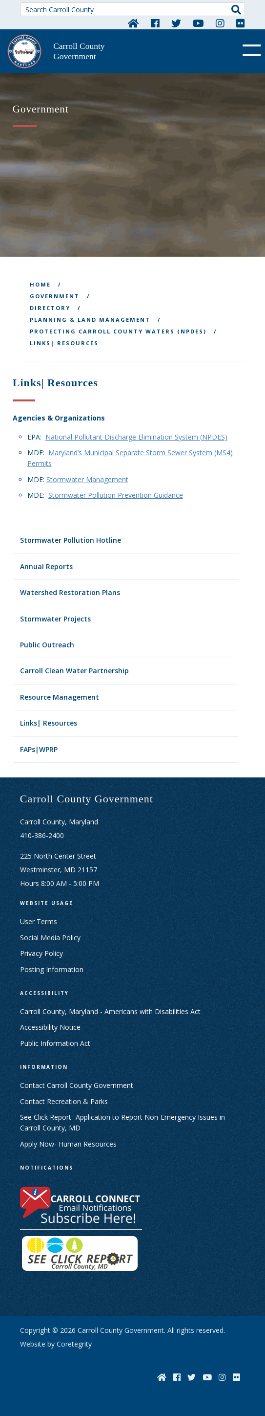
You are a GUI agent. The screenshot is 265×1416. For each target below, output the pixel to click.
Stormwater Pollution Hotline (70, 540)
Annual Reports (46, 566)
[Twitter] (176, 23)
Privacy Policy (41, 953)
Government (55, 296)
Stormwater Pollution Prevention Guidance (115, 495)
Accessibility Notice (50, 1027)
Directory (50, 307)
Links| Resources (48, 723)
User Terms (38, 921)
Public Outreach (47, 644)
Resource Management (59, 697)
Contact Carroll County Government (76, 1085)
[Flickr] (240, 23)
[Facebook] (155, 23)
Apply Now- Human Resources (68, 1144)
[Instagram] (220, 23)
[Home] (133, 23)
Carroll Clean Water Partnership (74, 670)
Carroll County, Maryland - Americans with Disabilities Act (110, 1011)
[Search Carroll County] (132, 9)
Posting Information (51, 969)
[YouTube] (198, 23)
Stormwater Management (87, 479)
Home (40, 284)
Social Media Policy (50, 937)
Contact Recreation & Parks (64, 1101)
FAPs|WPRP (39, 749)
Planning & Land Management (90, 319)
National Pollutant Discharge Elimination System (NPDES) (136, 437)
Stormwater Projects (55, 618)
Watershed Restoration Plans (70, 592)
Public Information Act (55, 1043)
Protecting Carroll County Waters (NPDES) (118, 331)
